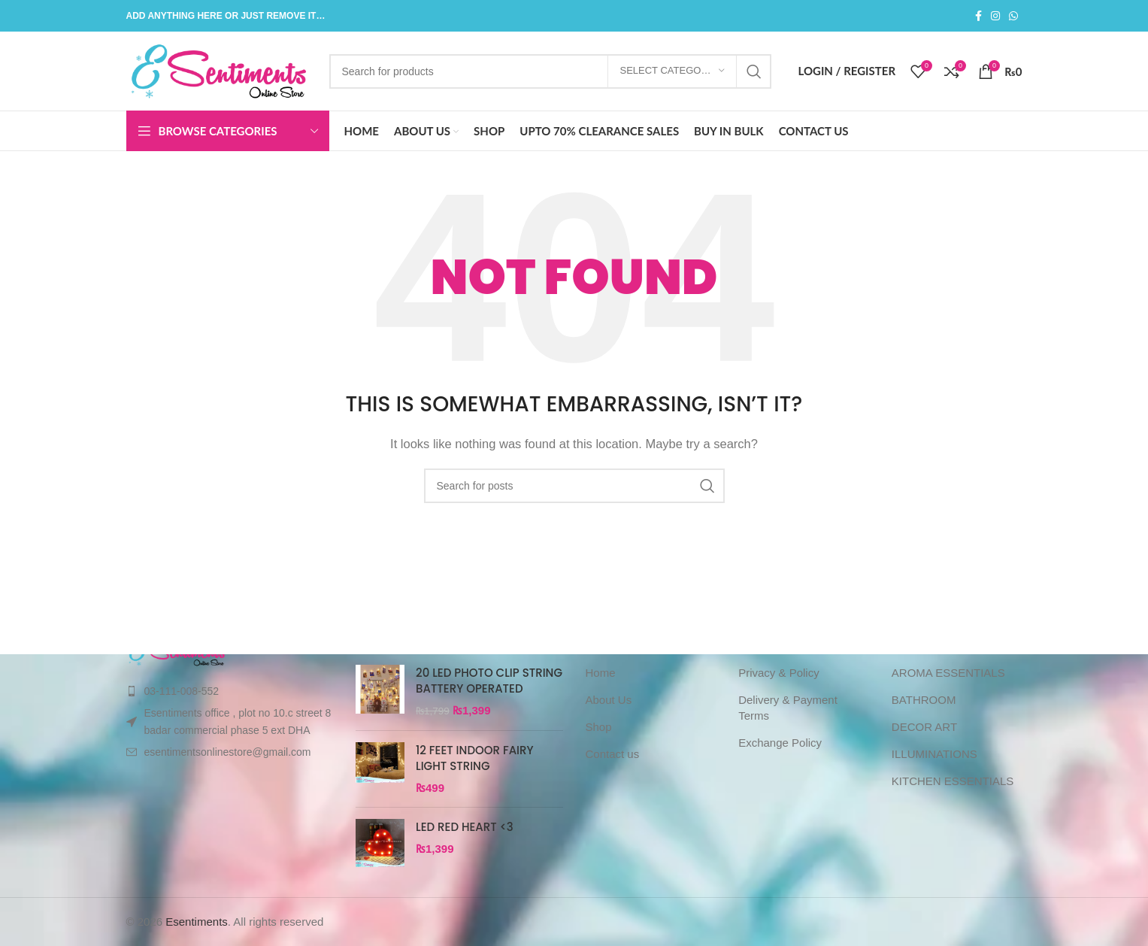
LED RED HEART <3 (464, 827)
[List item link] (230, 691)
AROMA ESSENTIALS (948, 672)
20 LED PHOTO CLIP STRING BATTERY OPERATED (489, 680)
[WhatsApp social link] (1013, 16)
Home (601, 672)
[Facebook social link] (978, 16)
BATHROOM (924, 699)
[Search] (550, 71)
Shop (599, 726)
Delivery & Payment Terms (788, 707)
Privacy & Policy (778, 672)
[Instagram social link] (995, 16)
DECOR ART (924, 726)
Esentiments (196, 921)
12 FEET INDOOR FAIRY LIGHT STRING (475, 758)
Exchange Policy (780, 742)
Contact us (613, 753)
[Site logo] (220, 69)
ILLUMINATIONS (934, 753)
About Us (609, 699)
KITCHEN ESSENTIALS (953, 781)
